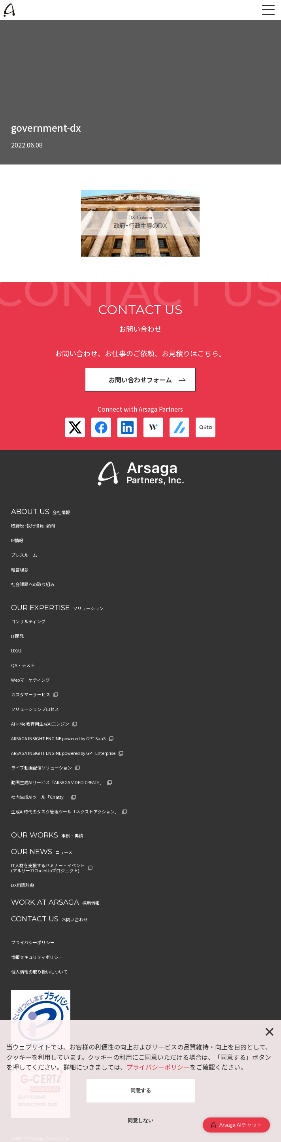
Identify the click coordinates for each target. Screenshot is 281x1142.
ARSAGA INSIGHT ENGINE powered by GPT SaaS (58, 738)
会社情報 (61, 512)
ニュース (63, 852)
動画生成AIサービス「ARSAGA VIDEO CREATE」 (57, 782)
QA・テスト (23, 665)
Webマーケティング (30, 680)
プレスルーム (24, 555)
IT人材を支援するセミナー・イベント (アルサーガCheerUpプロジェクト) (48, 868)
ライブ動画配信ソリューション (41, 767)
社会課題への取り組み (33, 584)
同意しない (140, 1120)
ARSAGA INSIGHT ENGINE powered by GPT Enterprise (63, 753)
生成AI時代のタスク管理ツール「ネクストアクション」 (65, 811)
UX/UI (17, 650)
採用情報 (91, 903)
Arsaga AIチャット (236, 1125)
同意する (140, 1090)
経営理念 (19, 569)
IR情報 (17, 540)
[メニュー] (268, 10)
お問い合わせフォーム (140, 379)
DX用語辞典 (22, 885)
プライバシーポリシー (33, 942)
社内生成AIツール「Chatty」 (39, 797)
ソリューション (88, 608)
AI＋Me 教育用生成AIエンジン (40, 723)
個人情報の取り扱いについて (39, 971)
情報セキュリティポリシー (37, 957)
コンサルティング (28, 621)
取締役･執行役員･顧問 (33, 525)
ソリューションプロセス (35, 709)
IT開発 (17, 636)
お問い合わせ (75, 919)
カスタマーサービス (30, 694)
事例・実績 (72, 835)
